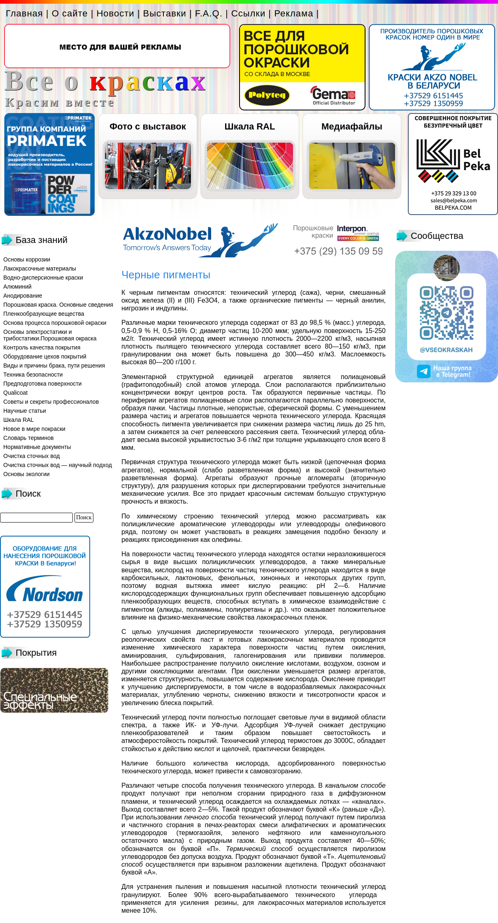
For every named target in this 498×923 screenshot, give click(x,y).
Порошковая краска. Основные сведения (58, 304)
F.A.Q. (209, 13)
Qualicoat (15, 392)
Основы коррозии (26, 259)
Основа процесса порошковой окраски (54, 322)
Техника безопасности (33, 374)
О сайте (70, 13)
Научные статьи (24, 410)
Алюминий (17, 286)
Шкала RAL (250, 126)
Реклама (293, 13)
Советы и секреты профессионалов (51, 401)
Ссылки (248, 13)
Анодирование (22, 295)
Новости (115, 13)
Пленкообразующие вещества (43, 313)
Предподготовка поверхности (42, 383)
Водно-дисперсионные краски (43, 277)
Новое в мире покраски (34, 429)
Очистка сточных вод (31, 456)
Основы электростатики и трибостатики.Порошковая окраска (50, 335)
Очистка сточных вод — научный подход (57, 465)
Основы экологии (26, 474)
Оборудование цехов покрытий (44, 356)
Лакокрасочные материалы (39, 268)
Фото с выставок (147, 126)
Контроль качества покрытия (41, 347)
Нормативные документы (37, 447)
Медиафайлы (351, 126)
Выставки (164, 13)
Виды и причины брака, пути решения (54, 365)
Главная (24, 13)
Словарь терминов (28, 438)
